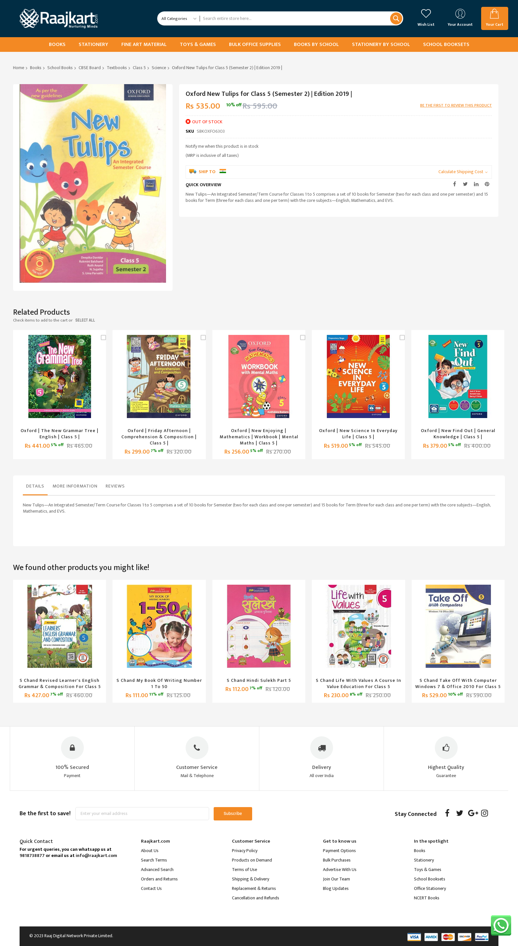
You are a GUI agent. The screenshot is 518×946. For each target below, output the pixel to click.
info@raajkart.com (96, 855)
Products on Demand (252, 860)
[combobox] (301, 18)
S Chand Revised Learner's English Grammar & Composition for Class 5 (60, 683)
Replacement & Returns (254, 888)
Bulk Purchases (337, 860)
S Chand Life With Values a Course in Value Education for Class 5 (358, 683)
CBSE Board (90, 67)
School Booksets (429, 879)
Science (159, 67)
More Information (75, 486)
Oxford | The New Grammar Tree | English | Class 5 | (60, 434)
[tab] (35, 487)
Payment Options (339, 850)
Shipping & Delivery (250, 879)
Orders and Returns (159, 879)
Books (35, 67)
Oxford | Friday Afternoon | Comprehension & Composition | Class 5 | (159, 437)
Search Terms (154, 860)
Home (18, 67)
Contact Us (151, 888)
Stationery (424, 860)
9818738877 (32, 855)
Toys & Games (427, 869)
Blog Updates (336, 888)
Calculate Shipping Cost (460, 172)
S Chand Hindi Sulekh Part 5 (259, 680)
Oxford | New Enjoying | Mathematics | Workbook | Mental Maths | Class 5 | (259, 437)
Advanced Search (157, 869)
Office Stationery (430, 888)
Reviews (115, 486)
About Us (150, 850)
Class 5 (139, 67)
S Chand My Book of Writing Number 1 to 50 (159, 683)
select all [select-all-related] (85, 320)
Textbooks (117, 67)
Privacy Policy (244, 850)
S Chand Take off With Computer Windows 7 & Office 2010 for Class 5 (458, 683)
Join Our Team (336, 879)
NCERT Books (426, 898)
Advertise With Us (340, 869)
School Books (60, 67)
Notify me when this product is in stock (222, 146)
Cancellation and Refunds (255, 898)
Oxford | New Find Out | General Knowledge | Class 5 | (458, 434)
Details (35, 486)
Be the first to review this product (456, 105)
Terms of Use (244, 869)
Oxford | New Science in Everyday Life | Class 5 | (358, 434)
